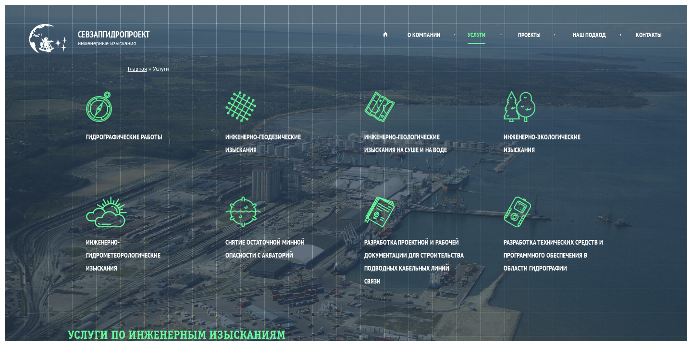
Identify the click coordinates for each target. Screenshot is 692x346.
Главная (385, 34)
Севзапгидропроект (90, 38)
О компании (424, 35)
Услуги (476, 35)
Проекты (529, 35)
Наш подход (589, 35)
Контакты (649, 35)
